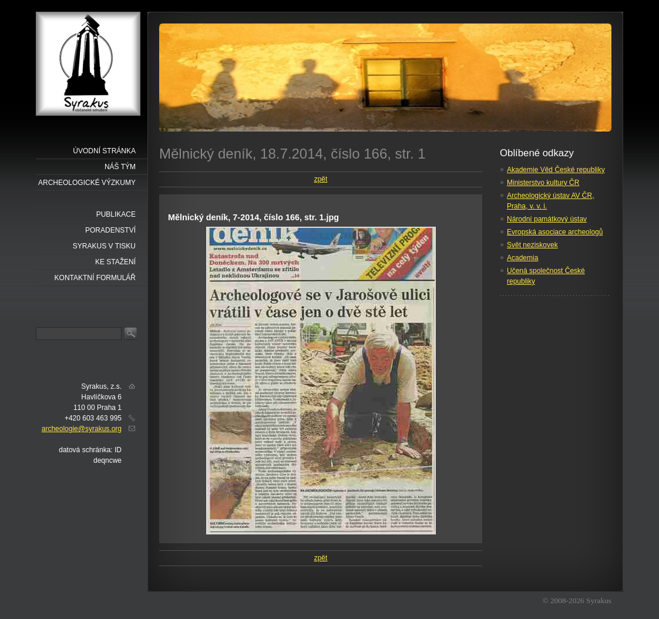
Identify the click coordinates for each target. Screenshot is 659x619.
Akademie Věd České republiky (556, 170)
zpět (321, 179)
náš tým (120, 167)
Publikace (116, 214)
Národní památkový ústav (547, 219)
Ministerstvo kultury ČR (543, 183)
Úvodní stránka (104, 151)
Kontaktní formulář (95, 278)
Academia (522, 258)
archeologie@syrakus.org (82, 429)
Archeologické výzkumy (87, 183)
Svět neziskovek (532, 245)
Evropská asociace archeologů (555, 232)
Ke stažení (115, 262)
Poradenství (110, 230)
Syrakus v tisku (104, 246)
